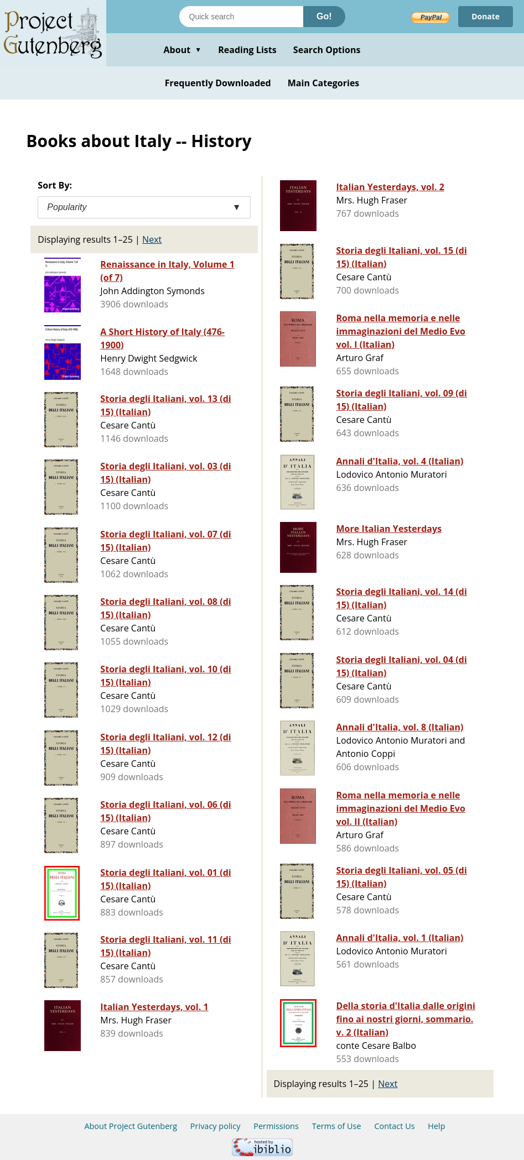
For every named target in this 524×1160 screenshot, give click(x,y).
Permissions (276, 1126)
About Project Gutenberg (130, 1126)
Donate (485, 16)
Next (152, 239)
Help (436, 1126)
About (182, 49)
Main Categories (324, 83)
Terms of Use (336, 1126)
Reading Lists (247, 50)
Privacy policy (215, 1126)
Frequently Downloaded (218, 83)
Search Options (327, 50)
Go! (324, 16)
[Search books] (241, 16)
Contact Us (394, 1126)
